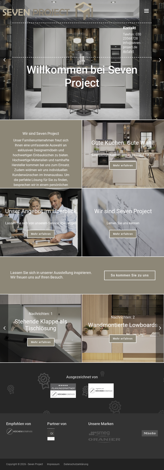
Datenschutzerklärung (76, 464)
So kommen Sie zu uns (130, 275)
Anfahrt (128, 51)
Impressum (53, 464)
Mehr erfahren (123, 165)
